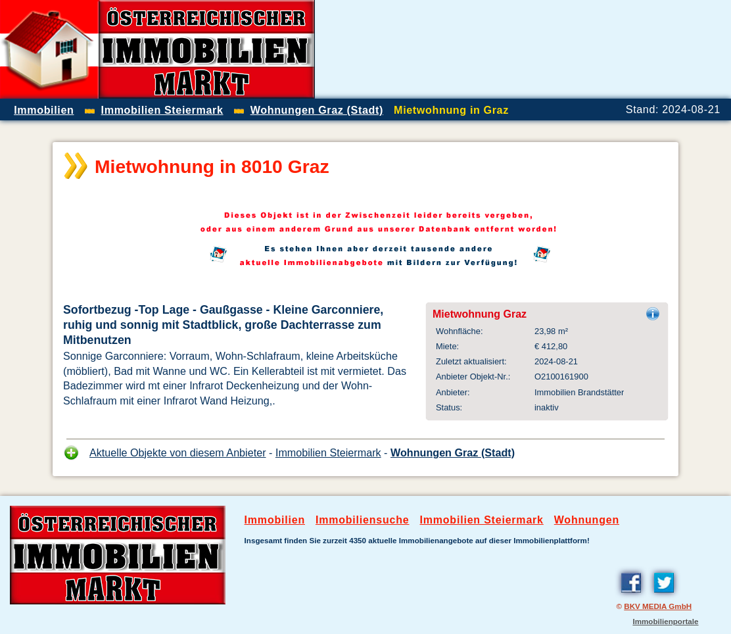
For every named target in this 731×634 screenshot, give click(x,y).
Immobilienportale (665, 621)
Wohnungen (586, 519)
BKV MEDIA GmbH (658, 606)
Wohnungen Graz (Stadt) (452, 452)
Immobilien (275, 519)
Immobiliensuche (363, 519)
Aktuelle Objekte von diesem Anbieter (177, 452)
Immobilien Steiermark (328, 452)
